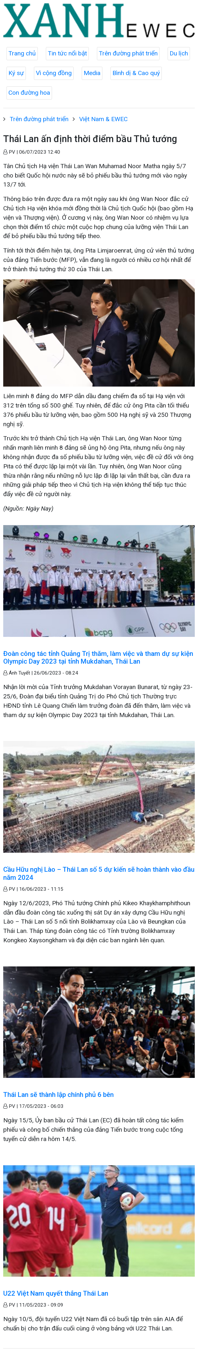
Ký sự (16, 73)
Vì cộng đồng (54, 73)
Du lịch (179, 53)
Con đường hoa (29, 92)
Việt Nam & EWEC (103, 119)
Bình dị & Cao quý (136, 73)
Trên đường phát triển (128, 53)
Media (92, 73)
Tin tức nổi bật (67, 53)
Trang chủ (22, 53)
